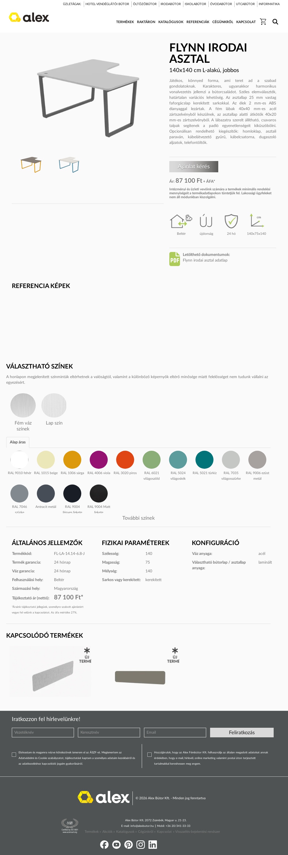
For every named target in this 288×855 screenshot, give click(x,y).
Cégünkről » (147, 831)
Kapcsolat (164, 831)
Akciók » (108, 831)
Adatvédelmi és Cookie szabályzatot (41, 758)
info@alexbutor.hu (142, 826)
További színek (138, 518)
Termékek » (93, 831)
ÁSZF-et (95, 752)
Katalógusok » (126, 831)
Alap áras (18, 442)
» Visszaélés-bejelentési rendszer (196, 831)
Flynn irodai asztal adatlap (205, 260)
